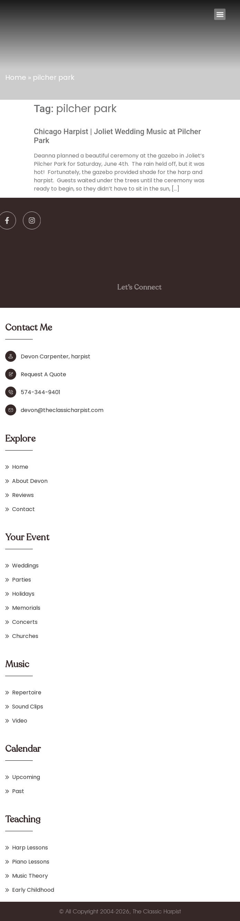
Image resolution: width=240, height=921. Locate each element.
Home (15, 77)
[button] (220, 14)
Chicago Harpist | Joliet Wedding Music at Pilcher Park (117, 136)
